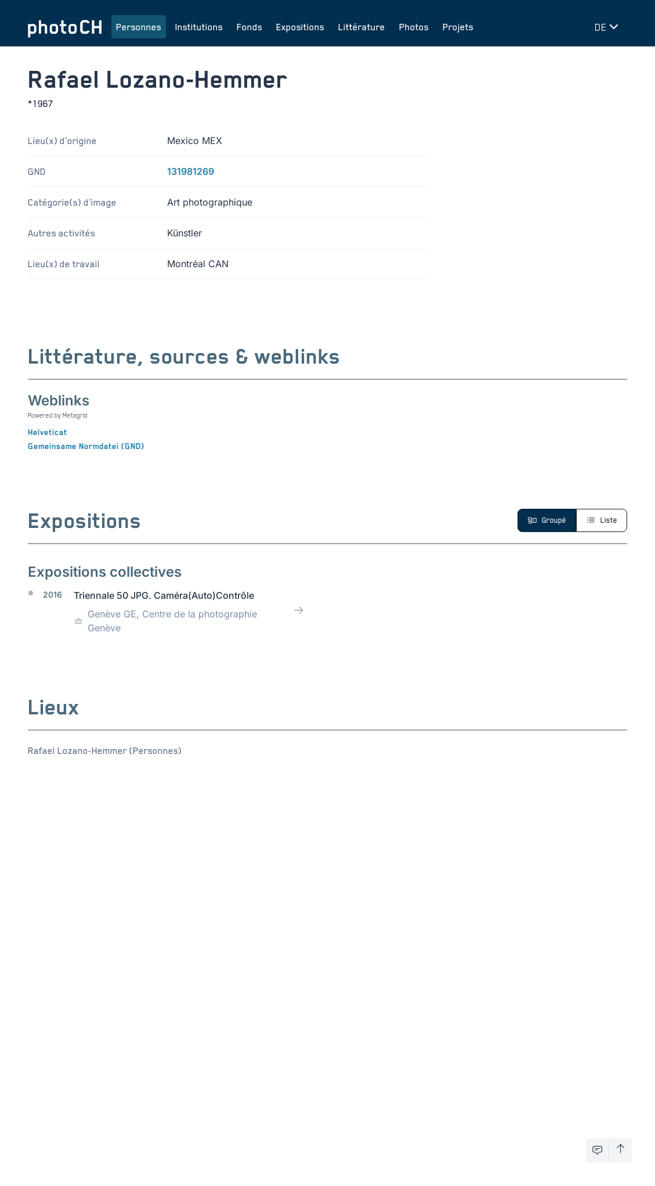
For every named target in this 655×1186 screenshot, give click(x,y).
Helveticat (47, 432)
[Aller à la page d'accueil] (65, 26)
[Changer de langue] (608, 26)
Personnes (138, 26)
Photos (414, 26)
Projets (458, 26)
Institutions (199, 26)
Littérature (361, 26)
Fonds (249, 26)
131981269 (190, 171)
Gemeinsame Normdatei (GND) (86, 446)
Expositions (300, 26)
